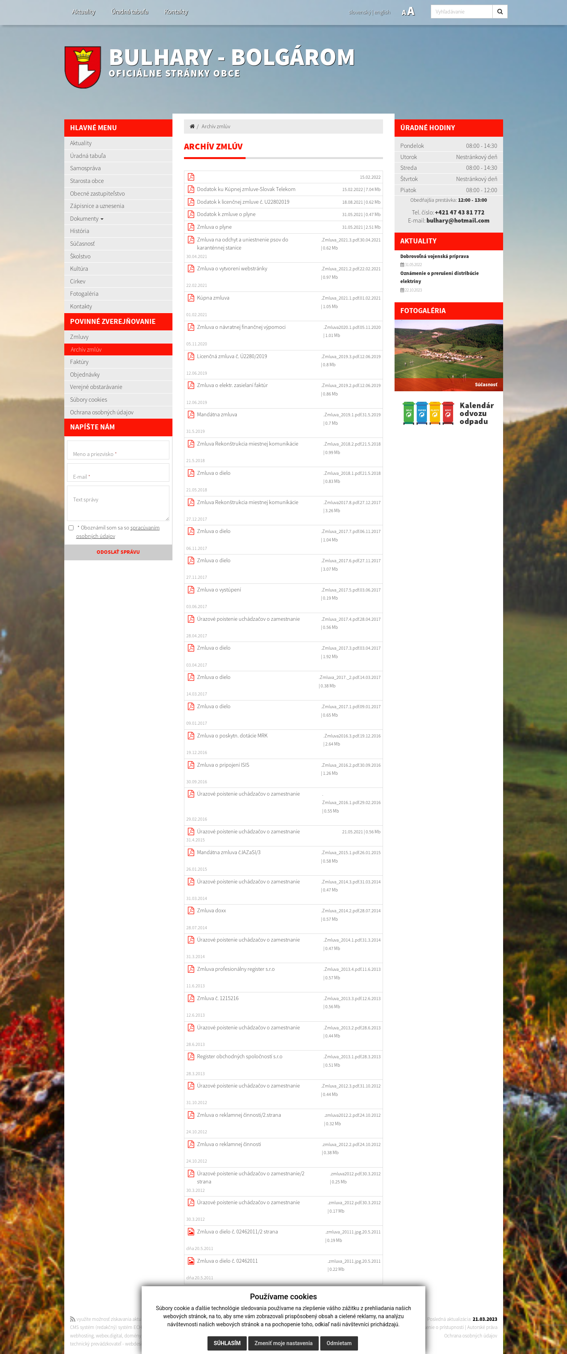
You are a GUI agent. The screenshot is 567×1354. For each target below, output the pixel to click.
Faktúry (79, 361)
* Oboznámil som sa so (114, 532)
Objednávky (85, 374)
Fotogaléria (84, 293)
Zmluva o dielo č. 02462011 (227, 1260)
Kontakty (175, 12)
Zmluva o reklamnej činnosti (229, 1144)
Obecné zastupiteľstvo (97, 193)
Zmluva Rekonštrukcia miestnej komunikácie (247, 443)
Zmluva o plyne (214, 226)
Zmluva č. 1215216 (218, 998)
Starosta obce (87, 180)
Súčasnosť (82, 243)
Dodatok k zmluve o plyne (226, 214)
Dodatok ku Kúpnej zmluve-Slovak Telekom (246, 189)
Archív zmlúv (86, 349)
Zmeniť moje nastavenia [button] (283, 1343)
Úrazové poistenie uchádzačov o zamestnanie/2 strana (250, 1177)
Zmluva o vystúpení (219, 589)
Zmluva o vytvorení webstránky (232, 268)
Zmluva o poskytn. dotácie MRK (232, 735)
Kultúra (79, 268)
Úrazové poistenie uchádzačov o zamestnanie (248, 618)
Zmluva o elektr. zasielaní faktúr (232, 385)
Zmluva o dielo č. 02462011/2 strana (237, 1231)
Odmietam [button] (338, 1343)
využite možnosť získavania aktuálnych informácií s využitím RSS (138, 1319)
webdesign (136, 1344)
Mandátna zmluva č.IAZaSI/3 (229, 852)
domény (132, 1335)
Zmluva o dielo (214, 472)
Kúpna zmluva (213, 297)
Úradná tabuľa (129, 12)
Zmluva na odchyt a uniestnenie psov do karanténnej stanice (242, 243)
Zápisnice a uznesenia (97, 205)
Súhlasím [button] (227, 1343)
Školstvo (80, 256)
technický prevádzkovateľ (95, 1344)
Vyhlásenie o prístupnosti (438, 1327)
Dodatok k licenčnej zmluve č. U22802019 (243, 201)
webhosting (82, 1335)
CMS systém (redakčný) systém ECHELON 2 (113, 1327)
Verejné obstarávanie (96, 386)
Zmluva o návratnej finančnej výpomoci (241, 326)
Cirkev (77, 281)
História (79, 231)
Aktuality (83, 12)
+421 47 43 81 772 (460, 212)
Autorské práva (482, 1327)
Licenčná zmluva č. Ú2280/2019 (232, 356)
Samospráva (85, 168)
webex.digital (109, 1335)
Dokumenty (87, 218)
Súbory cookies (88, 399)
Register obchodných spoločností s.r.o (240, 1056)
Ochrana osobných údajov (102, 412)
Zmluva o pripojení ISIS (223, 764)
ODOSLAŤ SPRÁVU (118, 552)
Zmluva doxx (211, 910)
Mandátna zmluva (217, 414)
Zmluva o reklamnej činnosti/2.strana (239, 1114)
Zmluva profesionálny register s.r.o (236, 968)
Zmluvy (79, 336)
